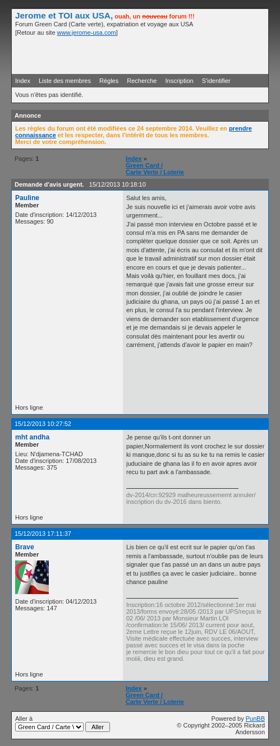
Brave (24, 547)
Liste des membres (65, 80)
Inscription (180, 80)
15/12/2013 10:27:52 (43, 423)
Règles (108, 80)
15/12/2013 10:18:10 (117, 184)
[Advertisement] (133, 54)
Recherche (142, 80)
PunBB (255, 718)
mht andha (32, 437)
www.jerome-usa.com (86, 32)
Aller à (62, 723)
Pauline (27, 198)
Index (22, 80)
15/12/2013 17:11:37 (43, 533)
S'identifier (216, 80)
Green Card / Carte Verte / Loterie (155, 168)
